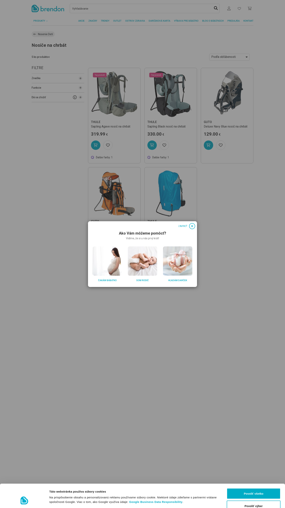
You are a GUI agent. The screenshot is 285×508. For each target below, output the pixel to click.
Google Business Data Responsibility (155, 481)
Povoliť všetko (253, 473)
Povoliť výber (254, 485)
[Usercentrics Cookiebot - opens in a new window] (24, 500)
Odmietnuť (253, 498)
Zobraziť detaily (196, 493)
